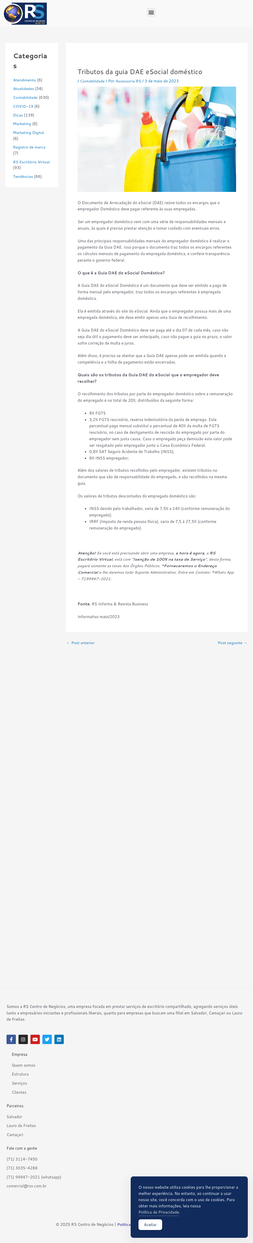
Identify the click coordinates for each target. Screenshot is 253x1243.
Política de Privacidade (158, 1212)
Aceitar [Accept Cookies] (150, 1224)
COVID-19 (23, 106)
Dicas (18, 115)
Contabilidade (25, 97)
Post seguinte (232, 643)
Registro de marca (29, 147)
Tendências (23, 176)
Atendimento (24, 80)
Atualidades (23, 88)
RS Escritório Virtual (31, 162)
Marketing (22, 123)
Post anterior (80, 643)
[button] (151, 12)
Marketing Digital (28, 132)
